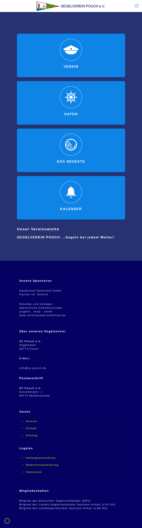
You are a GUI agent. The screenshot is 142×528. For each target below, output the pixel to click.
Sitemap (32, 435)
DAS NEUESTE (71, 161)
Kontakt (31, 428)
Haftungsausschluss (41, 457)
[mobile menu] (136, 6)
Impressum (34, 472)
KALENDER (71, 209)
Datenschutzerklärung (42, 464)
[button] (7, 521)
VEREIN (71, 67)
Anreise (31, 421)
